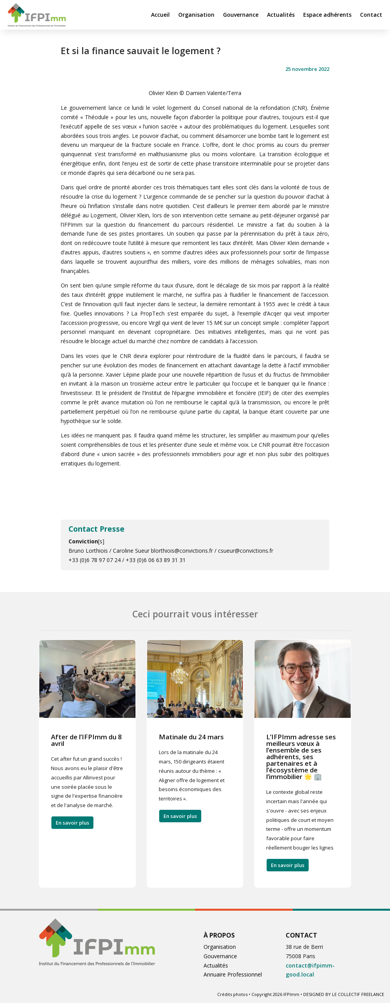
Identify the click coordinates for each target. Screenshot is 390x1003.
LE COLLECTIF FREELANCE (358, 994)
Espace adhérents (327, 14)
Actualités (281, 14)
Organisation (196, 14)
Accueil (160, 14)
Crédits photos (232, 994)
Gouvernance (240, 14)
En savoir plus (72, 822)
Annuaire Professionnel (233, 974)
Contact (371, 14)
